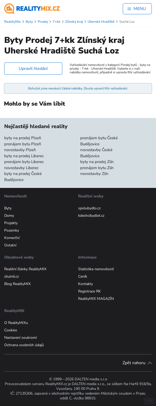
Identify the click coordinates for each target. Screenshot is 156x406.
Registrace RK (89, 291)
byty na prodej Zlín (97, 161)
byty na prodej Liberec (24, 156)
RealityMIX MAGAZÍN (96, 298)
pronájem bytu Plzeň (22, 144)
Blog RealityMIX (17, 283)
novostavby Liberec (21, 167)
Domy (9, 215)
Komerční (12, 237)
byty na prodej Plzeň (22, 138)
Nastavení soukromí (20, 337)
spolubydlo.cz (89, 208)
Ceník (82, 276)
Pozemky (11, 230)
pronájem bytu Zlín (97, 167)
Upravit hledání (33, 68)
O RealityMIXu (16, 322)
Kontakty (85, 283)
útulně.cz (11, 276)
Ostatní (10, 245)
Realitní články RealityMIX (25, 269)
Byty (8, 208)
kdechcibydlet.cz (91, 215)
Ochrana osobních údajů (24, 345)
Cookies (10, 330)
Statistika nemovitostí (96, 269)
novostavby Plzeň (20, 149)
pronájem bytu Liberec (24, 161)
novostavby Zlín (94, 173)
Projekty (11, 222)
